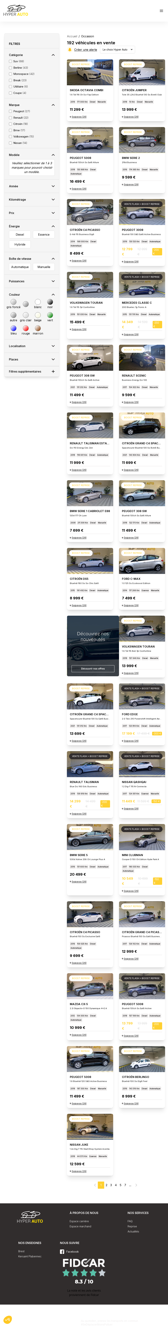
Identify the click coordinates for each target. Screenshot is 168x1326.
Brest (21, 1251)
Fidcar (95, 1295)
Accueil (72, 36)
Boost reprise (81, 64)
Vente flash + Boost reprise (142, 204)
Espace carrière (79, 1221)
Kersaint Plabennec (29, 1256)
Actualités (133, 1231)
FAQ (130, 1221)
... (130, 1185)
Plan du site (69, 1320)
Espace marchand (80, 1226)
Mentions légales (71, 1324)
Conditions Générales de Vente (37, 1320)
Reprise (132, 1226)
